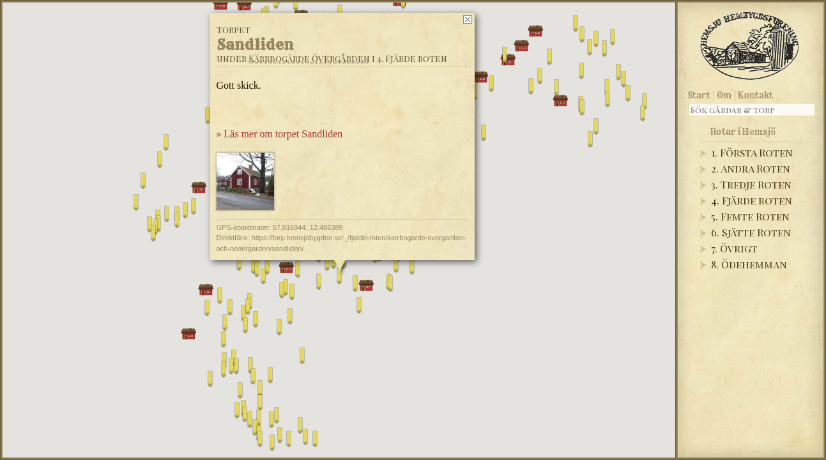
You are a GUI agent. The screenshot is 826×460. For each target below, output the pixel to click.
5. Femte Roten (750, 216)
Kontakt (755, 95)
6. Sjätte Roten (751, 232)
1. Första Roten (752, 152)
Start (699, 95)
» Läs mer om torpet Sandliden (279, 133)
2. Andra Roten (750, 168)
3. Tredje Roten (751, 184)
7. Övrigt (734, 248)
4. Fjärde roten (751, 200)
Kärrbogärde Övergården (308, 58)
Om (724, 95)
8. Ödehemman (749, 264)
